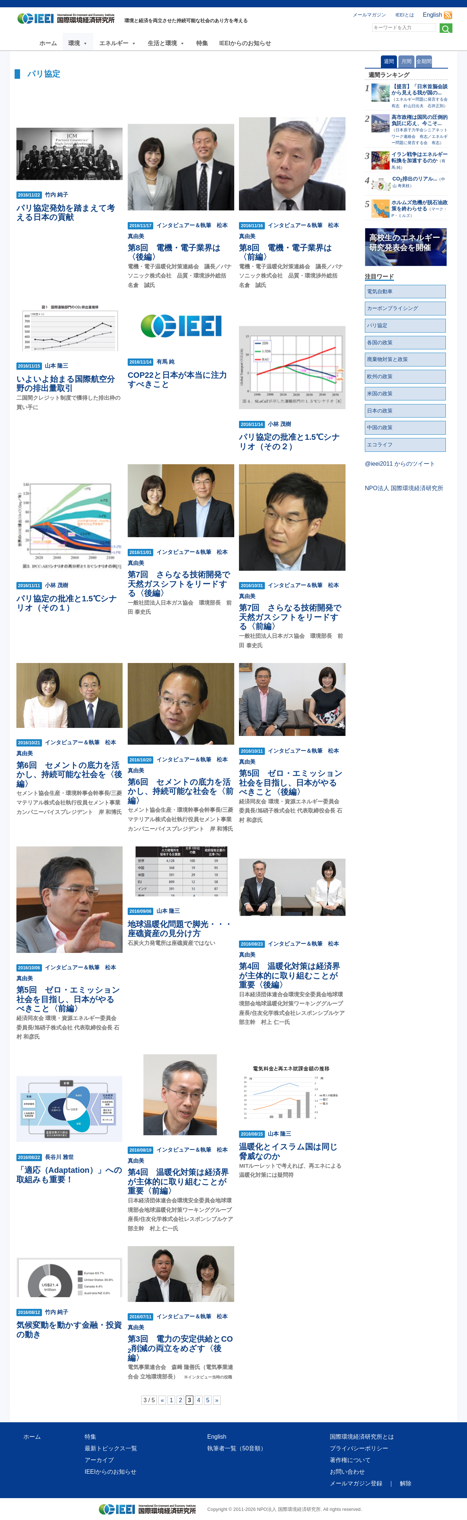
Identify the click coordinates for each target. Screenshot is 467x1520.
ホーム (48, 43)
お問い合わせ (347, 1472)
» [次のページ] (217, 1400)
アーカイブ (99, 1460)
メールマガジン (369, 15)
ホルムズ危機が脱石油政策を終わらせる (419, 205)
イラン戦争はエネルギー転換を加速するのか (419, 157)
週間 (389, 61)
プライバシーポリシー (359, 1448)
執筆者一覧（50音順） (236, 1448)
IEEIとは (404, 15)
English (432, 15)
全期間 (424, 61)
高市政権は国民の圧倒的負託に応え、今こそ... (419, 120)
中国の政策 (380, 427)
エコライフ (380, 444)
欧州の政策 (380, 376)
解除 (406, 1483)
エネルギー (117, 43)
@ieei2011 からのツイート (400, 464)
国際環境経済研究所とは (362, 1437)
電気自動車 (380, 291)
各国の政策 (380, 342)
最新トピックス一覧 (111, 1448)
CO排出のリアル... (415, 179)
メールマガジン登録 (356, 1483)
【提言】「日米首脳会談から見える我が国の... (419, 90)
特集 (202, 43)
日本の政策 (380, 411)
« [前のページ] (162, 1400)
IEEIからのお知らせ (245, 43)
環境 (78, 43)
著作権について (350, 1460)
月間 (406, 61)
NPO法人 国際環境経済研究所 (404, 488)
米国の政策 (380, 393)
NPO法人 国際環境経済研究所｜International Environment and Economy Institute (68, 20)
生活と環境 (166, 43)
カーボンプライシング (392, 308)
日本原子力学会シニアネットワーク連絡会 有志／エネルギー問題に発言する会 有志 (419, 136)
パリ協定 (377, 325)
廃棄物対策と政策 (387, 359)
